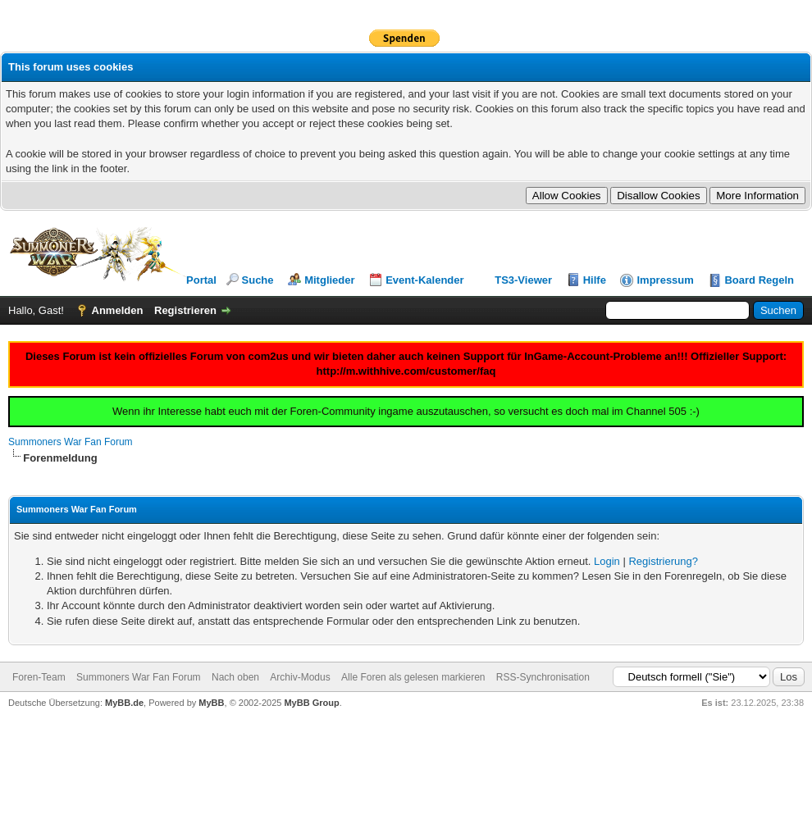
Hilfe (594, 280)
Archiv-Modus (300, 677)
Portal (201, 280)
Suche (258, 280)
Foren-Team (39, 677)
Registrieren (185, 310)
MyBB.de (124, 703)
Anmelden (118, 310)
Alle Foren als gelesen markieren (413, 677)
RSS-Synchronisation (543, 677)
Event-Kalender (424, 280)
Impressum (664, 280)
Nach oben (235, 677)
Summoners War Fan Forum (70, 442)
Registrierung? (663, 561)
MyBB (211, 703)
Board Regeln (759, 280)
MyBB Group (311, 703)
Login (607, 561)
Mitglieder (329, 280)
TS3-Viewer (523, 280)
